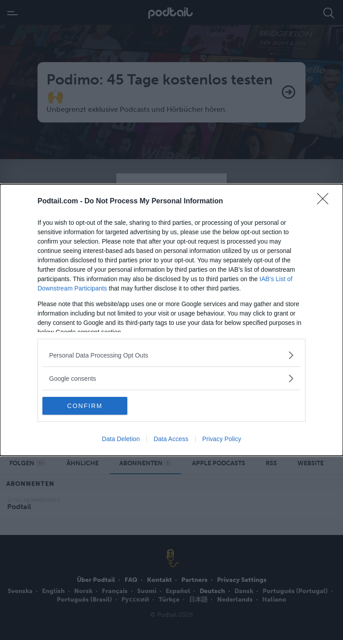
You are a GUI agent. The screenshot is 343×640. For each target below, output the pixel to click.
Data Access (171, 438)
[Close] (325, 201)
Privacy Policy (221, 438)
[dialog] (171, 320)
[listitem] (171, 355)
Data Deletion (121, 438)
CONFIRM (84, 405)
